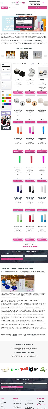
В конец (34, 244)
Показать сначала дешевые (42, 64)
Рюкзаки (27, 405)
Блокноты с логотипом (17, 406)
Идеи (2, 405)
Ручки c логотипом (17, 403)
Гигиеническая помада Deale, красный (30, 228)
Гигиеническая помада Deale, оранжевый (18, 140)
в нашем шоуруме (31, 334)
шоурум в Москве (26, 43)
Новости (2, 406)
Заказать (16, 92)
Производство (4, 407)
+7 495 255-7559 (34, 1)
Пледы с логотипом (17, 407)
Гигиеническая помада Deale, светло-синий (42, 228)
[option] (10, 56)
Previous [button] (2, 56)
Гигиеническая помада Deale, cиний (18, 198)
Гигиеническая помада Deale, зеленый (18, 228)
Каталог (4, 7)
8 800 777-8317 (34, 5)
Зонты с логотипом (17, 404)
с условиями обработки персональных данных (27, 25)
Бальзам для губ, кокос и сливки (42, 81)
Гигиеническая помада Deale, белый (42, 198)
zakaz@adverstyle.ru (34, 3)
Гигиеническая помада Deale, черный (30, 198)
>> (37, 244)
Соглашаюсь (24, 25)
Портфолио (3, 402)
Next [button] (45, 56)
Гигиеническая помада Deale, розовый (30, 140)
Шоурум (2, 403)
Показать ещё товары (30, 246)
